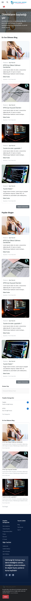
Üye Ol (19, 530)
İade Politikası (6, 554)
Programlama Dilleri (7, 531)
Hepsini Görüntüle (23, 207)
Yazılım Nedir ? (8, 188)
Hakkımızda (5, 546)
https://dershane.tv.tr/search (7, 2)
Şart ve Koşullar (6, 551)
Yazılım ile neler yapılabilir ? (12, 148)
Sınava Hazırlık (6, 529)
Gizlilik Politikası (6, 549)
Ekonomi (5, 536)
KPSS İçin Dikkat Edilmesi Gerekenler (11, 66)
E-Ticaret (5, 539)
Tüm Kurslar (20, 527)
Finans (4, 534)
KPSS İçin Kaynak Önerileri (12, 107)
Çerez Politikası (14, 593)
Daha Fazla (6, 77)
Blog (19, 524)
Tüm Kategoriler (6, 414)
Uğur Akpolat (12, 62)
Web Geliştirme (6, 526)
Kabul (5, 597)
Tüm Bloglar (5, 506)
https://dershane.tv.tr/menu (3, 1)
